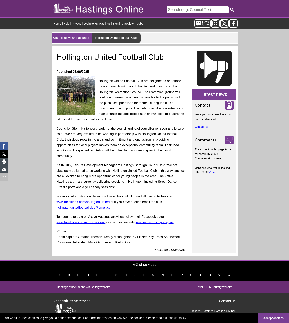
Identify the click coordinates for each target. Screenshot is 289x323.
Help (66, 23)
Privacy (76, 23)
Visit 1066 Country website (215, 287)
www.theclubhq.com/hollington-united (83, 202)
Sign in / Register (124, 23)
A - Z (212, 171)
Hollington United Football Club (116, 37)
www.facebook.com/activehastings (81, 222)
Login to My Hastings (97, 23)
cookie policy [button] (177, 318)
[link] (4, 146)
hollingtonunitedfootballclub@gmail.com (85, 207)
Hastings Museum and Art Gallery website (83, 287)
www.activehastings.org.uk (155, 222)
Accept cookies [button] (273, 318)
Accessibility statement (72, 301)
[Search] (198, 9)
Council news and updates (71, 37)
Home (57, 23)
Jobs (140, 23)
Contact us (201, 126)
